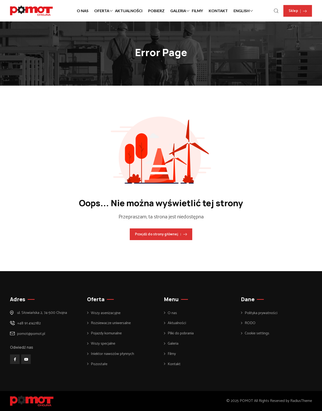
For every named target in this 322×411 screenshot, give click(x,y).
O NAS (82, 10)
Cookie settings (257, 333)
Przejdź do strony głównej (161, 234)
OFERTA (101, 10)
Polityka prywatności (261, 313)
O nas (172, 313)
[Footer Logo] (31, 401)
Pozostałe (99, 364)
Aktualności (177, 323)
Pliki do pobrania (181, 333)
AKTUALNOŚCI (128, 10)
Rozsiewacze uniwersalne (111, 323)
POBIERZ (156, 10)
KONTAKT (218, 10)
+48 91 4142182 (29, 323)
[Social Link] (15, 359)
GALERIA (178, 10)
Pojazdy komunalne (106, 333)
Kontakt (174, 364)
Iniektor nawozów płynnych (112, 354)
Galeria (173, 344)
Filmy (172, 354)
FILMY (197, 10)
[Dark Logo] (31, 11)
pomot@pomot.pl (31, 334)
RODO (250, 323)
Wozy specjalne (103, 344)
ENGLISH (241, 10)
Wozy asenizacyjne (105, 313)
